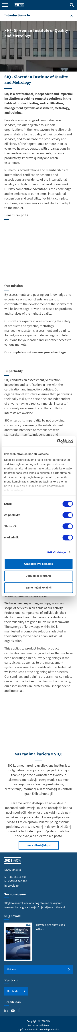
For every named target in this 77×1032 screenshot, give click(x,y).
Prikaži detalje (56, 552)
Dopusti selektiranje (38, 575)
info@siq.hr (11, 885)
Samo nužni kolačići (38, 587)
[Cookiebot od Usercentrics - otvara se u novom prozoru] (57, 441)
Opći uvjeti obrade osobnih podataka (39, 1029)
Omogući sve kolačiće (38, 563)
